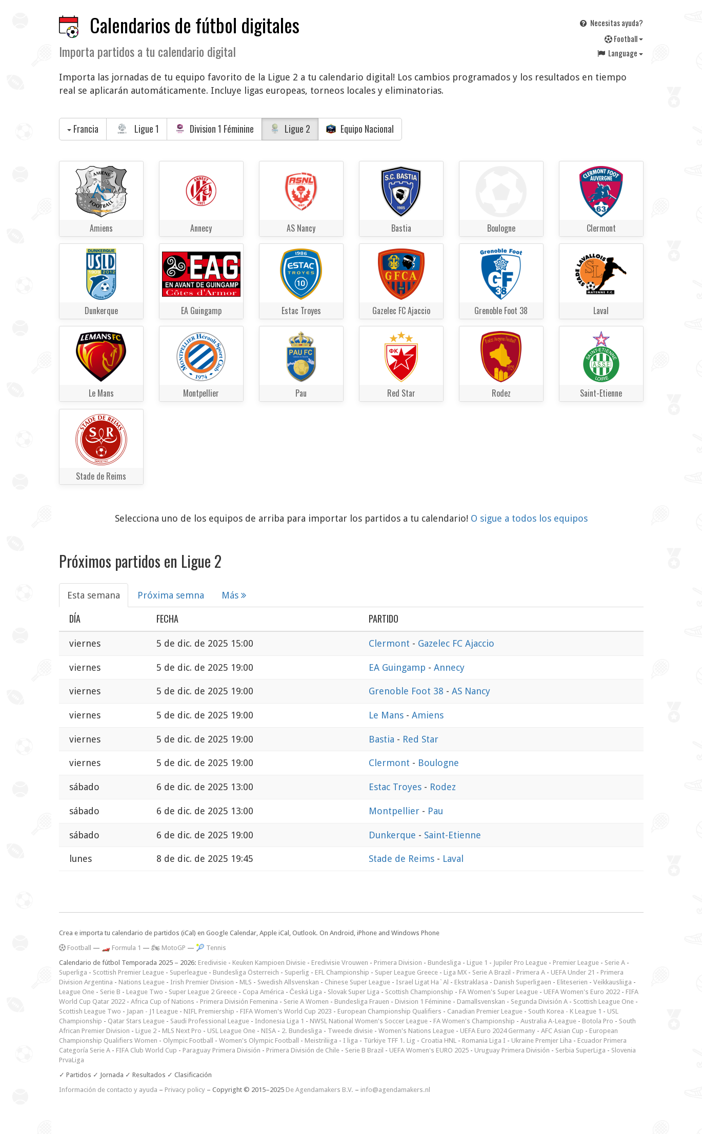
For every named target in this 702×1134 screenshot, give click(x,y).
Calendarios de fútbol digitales (194, 25)
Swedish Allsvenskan (288, 982)
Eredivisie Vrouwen (339, 962)
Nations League (141, 982)
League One (76, 992)
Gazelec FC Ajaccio (456, 643)
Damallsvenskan (481, 1001)
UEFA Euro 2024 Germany (497, 1031)
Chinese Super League (357, 982)
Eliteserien (572, 982)
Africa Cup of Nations (162, 1001)
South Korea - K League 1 (564, 1011)
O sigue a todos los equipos (529, 518)
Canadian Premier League (485, 1011)
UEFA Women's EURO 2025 (429, 1050)
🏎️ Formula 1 (121, 948)
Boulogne (438, 762)
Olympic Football (188, 1040)
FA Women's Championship (474, 1021)
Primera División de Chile (302, 1050)
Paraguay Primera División (221, 1050)
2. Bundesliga (302, 1031)
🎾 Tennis (211, 948)
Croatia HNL (438, 1040)
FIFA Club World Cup (146, 1050)
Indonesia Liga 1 (279, 1021)
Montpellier (395, 811)
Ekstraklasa (471, 982)
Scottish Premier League (128, 972)
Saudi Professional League (209, 1021)
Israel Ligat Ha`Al (422, 982)
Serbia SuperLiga (580, 1050)
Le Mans (387, 715)
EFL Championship (342, 972)
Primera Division (398, 962)
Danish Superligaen (522, 982)
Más (234, 595)
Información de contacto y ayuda (108, 1090)
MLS (245, 982)
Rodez (443, 786)
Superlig (297, 972)
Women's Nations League (416, 1031)
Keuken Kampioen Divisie (269, 962)
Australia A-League (548, 1021)
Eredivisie (212, 962)
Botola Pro (597, 1021)
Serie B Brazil (364, 1050)
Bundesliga (444, 962)
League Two (144, 992)
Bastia (383, 739)
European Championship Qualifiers (389, 1011)
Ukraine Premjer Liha (541, 1040)
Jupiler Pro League (520, 962)
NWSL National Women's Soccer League (369, 1021)
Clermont (390, 643)
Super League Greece (406, 972)
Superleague (188, 972)
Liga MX (455, 972)
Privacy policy (185, 1090)
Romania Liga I (484, 1040)
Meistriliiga (321, 1040)
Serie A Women (306, 1001)
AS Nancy (471, 691)
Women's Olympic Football (259, 1040)
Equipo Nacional (360, 128)
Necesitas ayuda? (610, 22)
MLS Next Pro (182, 1031)
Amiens (428, 715)
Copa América (263, 992)
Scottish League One (603, 1001)
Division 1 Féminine (214, 128)
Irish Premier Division (202, 982)
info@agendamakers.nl (395, 1090)
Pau (435, 811)
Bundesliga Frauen (361, 1001)
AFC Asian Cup (562, 1031)
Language (619, 52)
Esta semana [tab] (93, 595)
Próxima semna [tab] (170, 595)
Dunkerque (393, 835)
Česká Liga (306, 992)
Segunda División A (539, 1001)
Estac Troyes (396, 786)
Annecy (449, 667)
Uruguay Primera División (512, 1050)
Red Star (420, 739)
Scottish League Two (90, 1011)
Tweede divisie (350, 1031)
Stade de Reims (403, 858)
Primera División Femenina (239, 1001)
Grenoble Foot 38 (407, 691)
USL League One (231, 1031)
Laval (453, 858)
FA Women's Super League (498, 992)
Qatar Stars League (136, 1021)
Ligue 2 (290, 128)
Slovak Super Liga (353, 992)
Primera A (530, 972)
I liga (350, 1040)
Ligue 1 (136, 128)
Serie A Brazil (491, 972)
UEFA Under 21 (573, 972)
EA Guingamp (398, 667)
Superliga (73, 972)
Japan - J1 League (152, 1011)
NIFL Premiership (209, 1011)
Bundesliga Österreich (246, 972)
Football (624, 38)
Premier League (576, 962)
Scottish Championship (419, 992)
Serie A (615, 962)
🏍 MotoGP (168, 948)
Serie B (110, 992)
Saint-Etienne (452, 835)
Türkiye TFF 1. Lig (389, 1040)
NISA (268, 1031)
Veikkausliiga (612, 982)
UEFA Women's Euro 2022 (582, 992)
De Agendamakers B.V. (319, 1090)
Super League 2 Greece (203, 992)
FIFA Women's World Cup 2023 (286, 1011)
